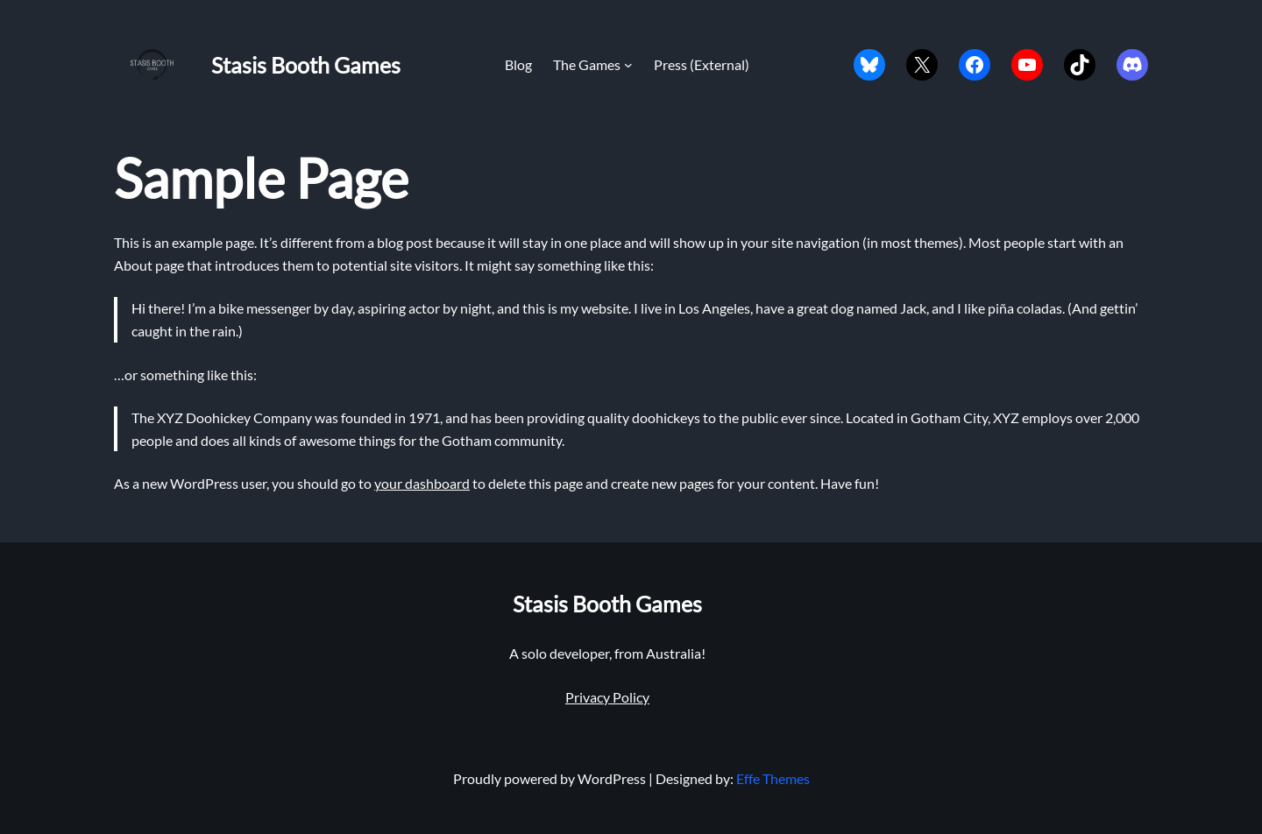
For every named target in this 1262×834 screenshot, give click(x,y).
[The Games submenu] (628, 64)
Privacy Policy (607, 697)
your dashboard (422, 483)
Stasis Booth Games (306, 65)
